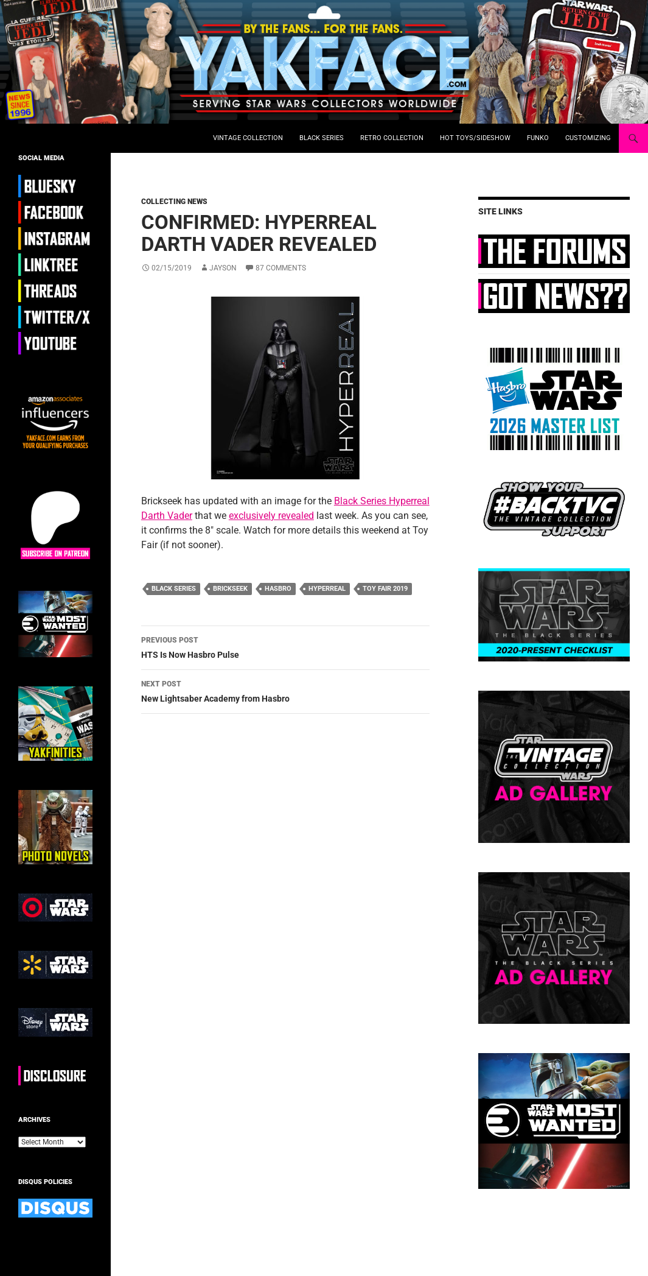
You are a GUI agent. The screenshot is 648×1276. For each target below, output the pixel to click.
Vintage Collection (248, 138)
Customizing (588, 138)
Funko (538, 138)
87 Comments (281, 268)
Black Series (321, 138)
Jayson (223, 268)
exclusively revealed (271, 515)
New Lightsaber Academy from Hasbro (285, 690)
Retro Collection (391, 138)
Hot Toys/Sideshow (475, 138)
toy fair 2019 (385, 589)
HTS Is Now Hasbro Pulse (285, 646)
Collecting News (174, 201)
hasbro (278, 589)
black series (174, 589)
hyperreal (327, 589)
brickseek (230, 589)
